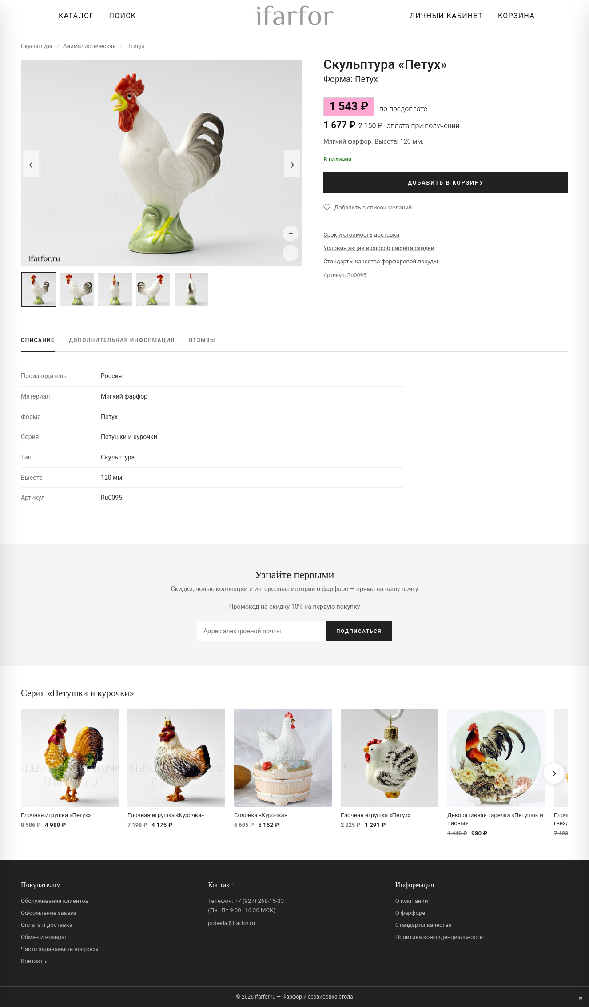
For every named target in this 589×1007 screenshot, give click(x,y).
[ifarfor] (294, 16)
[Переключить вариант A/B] (581, 999)
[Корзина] (514, 16)
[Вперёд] (554, 773)
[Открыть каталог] (74, 16)
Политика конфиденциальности (439, 937)
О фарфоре (410, 913)
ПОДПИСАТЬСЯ (359, 631)
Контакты (34, 961)
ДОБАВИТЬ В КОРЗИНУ (446, 182)
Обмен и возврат (44, 937)
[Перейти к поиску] (120, 16)
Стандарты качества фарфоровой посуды (380, 261)
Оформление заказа (48, 913)
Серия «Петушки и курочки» (77, 693)
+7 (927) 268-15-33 (259, 901)
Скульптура (36, 46)
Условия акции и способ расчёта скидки (378, 248)
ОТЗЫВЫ (202, 340)
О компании (411, 901)
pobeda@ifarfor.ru (231, 923)
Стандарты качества (423, 925)
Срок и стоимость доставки (361, 234)
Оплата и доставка (46, 925)
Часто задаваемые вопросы (60, 949)
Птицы (136, 46)
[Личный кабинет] (443, 16)
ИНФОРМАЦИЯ (122, 340)
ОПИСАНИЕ (38, 340)
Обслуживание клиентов (54, 901)
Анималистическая (89, 46)
